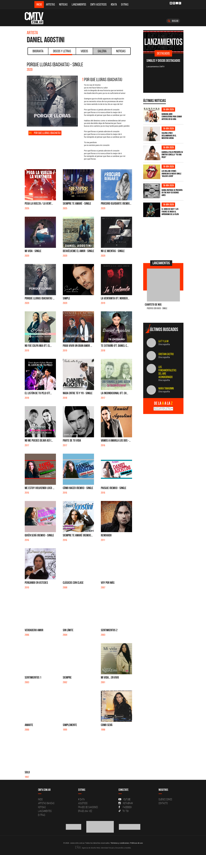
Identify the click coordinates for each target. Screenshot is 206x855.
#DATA (114, 4)
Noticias (63, 4)
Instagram (125, 803)
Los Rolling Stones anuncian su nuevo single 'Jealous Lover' (171, 173)
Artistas (50, 4)
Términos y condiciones (119, 843)
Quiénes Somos (165, 799)
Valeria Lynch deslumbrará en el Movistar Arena (169, 135)
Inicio (39, 4)
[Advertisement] (163, 238)
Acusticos (83, 803)
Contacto (163, 803)
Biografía (38, 51)
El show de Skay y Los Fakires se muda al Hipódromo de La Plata (170, 211)
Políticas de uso (136, 843)
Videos (84, 51)
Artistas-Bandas (46, 803)
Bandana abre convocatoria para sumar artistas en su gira (172, 116)
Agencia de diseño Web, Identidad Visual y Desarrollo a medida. (103, 847)
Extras (124, 4)
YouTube (124, 799)
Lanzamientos (79, 4)
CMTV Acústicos (98, 4)
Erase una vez (85, 810)
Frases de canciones (88, 807)
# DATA (81, 799)
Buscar (173, 20)
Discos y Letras (61, 52)
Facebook (125, 807)
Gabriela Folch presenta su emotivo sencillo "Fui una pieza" (172, 154)
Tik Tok (123, 810)
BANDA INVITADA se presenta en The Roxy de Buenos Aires (172, 192)
